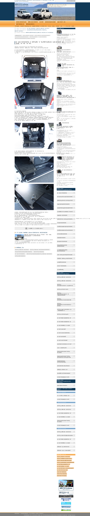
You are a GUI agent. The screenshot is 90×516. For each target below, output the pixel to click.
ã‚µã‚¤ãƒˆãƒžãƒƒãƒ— (25, 513)
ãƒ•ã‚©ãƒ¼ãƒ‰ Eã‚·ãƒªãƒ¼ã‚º (63, 365)
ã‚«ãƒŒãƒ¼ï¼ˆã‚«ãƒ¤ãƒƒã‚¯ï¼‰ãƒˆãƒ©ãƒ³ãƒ (65, 211)
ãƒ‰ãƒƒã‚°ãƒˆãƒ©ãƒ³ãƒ (62, 241)
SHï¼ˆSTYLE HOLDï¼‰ (39, 251)
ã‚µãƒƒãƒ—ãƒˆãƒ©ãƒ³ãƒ (62, 215)
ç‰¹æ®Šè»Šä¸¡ (60, 269)
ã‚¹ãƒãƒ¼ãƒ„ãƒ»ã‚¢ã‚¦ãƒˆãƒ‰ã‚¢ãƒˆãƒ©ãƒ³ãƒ (65, 254)
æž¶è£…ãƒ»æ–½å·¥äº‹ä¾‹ (21, 28)
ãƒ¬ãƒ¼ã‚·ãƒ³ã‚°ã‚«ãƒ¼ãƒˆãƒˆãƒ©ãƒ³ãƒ (65, 196)
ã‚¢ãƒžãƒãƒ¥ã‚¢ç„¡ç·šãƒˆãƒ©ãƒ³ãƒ (65, 258)
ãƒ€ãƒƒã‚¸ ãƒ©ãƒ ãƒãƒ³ (62, 369)
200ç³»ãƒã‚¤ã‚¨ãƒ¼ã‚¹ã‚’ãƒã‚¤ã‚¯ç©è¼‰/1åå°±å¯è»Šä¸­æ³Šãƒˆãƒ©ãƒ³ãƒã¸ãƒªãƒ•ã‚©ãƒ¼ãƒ (38, 235)
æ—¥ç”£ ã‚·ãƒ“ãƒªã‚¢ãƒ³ (62, 340)
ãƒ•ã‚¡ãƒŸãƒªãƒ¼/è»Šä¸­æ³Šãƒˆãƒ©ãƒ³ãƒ (23, 251)
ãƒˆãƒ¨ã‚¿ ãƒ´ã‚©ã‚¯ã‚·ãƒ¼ (62, 289)
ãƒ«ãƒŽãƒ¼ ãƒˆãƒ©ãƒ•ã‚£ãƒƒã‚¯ (64, 373)
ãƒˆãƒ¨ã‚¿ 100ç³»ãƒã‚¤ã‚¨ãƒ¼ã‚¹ (64, 280)
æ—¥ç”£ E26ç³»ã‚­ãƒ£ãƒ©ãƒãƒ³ (64, 317)
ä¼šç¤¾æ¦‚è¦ (17, 513)
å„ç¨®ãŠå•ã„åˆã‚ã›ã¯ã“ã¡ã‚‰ (61, 5)
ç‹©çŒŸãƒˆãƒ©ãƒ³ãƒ (62, 262)
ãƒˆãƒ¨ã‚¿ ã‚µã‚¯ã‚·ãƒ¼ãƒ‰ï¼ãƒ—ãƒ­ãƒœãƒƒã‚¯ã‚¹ (64, 310)
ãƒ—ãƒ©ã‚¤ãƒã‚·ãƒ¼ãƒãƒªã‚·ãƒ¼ (36, 513)
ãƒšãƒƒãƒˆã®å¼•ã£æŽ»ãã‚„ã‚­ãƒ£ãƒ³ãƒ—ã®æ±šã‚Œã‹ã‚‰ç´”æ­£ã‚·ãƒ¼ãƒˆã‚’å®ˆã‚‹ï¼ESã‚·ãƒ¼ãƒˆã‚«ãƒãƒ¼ (67, 96)
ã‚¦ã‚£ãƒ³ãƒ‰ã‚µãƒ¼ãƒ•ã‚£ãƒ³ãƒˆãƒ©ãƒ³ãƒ (65, 207)
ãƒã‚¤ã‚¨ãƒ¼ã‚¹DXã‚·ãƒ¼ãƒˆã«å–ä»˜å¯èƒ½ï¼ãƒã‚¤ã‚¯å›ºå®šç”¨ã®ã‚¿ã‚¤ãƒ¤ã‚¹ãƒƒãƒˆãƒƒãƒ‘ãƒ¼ (71, 81)
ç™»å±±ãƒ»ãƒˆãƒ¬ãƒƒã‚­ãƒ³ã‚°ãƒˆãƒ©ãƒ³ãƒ (62, 250)
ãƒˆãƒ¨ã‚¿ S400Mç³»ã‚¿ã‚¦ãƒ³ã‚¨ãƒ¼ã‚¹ (64, 458)
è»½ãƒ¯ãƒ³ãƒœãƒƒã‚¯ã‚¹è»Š (63, 377)
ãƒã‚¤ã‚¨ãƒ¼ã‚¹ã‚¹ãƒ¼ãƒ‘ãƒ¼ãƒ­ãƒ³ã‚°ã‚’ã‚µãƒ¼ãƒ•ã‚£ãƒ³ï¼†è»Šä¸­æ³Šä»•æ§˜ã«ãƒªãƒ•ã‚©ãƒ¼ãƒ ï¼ (64, 144)
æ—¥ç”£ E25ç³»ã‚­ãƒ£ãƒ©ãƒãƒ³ (64, 321)
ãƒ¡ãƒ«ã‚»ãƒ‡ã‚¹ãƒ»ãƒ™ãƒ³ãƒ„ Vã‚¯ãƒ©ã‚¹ (63, 352)
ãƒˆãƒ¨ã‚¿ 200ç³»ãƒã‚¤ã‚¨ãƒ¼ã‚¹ (28, 35)
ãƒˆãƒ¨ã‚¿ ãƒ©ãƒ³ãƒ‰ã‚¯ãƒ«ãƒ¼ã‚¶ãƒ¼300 (64, 299)
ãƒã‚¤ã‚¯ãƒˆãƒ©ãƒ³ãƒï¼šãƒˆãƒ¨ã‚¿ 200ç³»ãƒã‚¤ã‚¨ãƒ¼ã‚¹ (38, 28)
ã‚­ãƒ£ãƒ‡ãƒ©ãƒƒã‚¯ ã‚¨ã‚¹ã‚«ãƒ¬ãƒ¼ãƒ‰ (61, 362)
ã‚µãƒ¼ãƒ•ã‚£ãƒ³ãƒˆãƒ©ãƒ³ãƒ (63, 204)
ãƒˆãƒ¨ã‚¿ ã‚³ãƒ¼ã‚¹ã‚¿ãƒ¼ (62, 314)
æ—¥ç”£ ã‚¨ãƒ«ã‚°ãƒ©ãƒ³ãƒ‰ (63, 332)
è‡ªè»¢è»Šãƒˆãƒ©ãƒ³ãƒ (20, 256)
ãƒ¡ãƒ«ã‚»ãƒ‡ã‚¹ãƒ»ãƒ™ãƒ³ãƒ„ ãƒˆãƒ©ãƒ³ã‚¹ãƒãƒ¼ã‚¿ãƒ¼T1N (64, 357)
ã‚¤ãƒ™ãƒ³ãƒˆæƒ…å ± (20, 24)
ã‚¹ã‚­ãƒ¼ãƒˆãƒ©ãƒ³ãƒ (62, 222)
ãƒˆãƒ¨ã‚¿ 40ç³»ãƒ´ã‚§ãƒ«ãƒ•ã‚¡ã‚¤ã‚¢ (64, 460)
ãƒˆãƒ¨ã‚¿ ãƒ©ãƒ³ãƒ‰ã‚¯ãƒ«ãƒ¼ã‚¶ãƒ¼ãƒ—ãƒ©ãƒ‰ (64, 304)
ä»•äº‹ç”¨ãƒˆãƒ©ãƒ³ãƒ (62, 265)
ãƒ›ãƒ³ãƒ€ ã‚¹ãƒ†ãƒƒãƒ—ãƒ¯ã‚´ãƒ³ (64, 344)
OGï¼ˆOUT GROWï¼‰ (61, 471)
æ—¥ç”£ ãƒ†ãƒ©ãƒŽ (61, 336)
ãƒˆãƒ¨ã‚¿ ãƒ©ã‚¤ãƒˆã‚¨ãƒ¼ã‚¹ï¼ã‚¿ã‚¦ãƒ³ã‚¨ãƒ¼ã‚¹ (65, 285)
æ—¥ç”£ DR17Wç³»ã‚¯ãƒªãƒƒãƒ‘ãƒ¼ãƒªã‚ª (65, 468)
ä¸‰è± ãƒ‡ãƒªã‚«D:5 (62, 347)
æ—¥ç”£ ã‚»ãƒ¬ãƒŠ (61, 329)
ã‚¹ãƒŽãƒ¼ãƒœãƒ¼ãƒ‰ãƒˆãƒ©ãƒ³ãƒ (65, 226)
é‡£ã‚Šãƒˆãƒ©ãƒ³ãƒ (61, 237)
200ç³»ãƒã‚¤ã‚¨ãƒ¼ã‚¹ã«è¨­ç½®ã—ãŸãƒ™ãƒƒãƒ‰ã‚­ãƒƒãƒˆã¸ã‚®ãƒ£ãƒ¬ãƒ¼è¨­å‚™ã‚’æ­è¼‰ (68, 158)
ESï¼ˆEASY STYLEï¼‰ (61, 475)
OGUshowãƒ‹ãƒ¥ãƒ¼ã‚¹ (30, 24)
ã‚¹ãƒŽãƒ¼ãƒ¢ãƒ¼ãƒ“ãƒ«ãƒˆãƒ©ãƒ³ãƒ (65, 230)
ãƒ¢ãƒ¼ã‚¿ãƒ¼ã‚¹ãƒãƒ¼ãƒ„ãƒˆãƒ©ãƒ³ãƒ (65, 200)
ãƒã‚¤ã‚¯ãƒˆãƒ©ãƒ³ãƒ (20, 253)
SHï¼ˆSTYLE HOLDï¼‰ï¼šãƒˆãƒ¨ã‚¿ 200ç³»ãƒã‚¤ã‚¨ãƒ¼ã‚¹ (25, 38)
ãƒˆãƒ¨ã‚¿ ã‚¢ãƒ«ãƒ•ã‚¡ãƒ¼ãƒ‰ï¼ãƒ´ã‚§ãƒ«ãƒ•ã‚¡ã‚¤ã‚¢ (63, 294)
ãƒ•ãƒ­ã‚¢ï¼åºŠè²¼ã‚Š (21, 32)
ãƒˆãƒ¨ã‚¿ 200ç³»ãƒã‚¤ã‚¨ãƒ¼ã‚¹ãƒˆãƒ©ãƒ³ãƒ (42, 35)
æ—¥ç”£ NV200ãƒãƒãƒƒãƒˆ (63, 325)
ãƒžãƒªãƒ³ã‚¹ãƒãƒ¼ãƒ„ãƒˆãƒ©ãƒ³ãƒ (65, 219)
